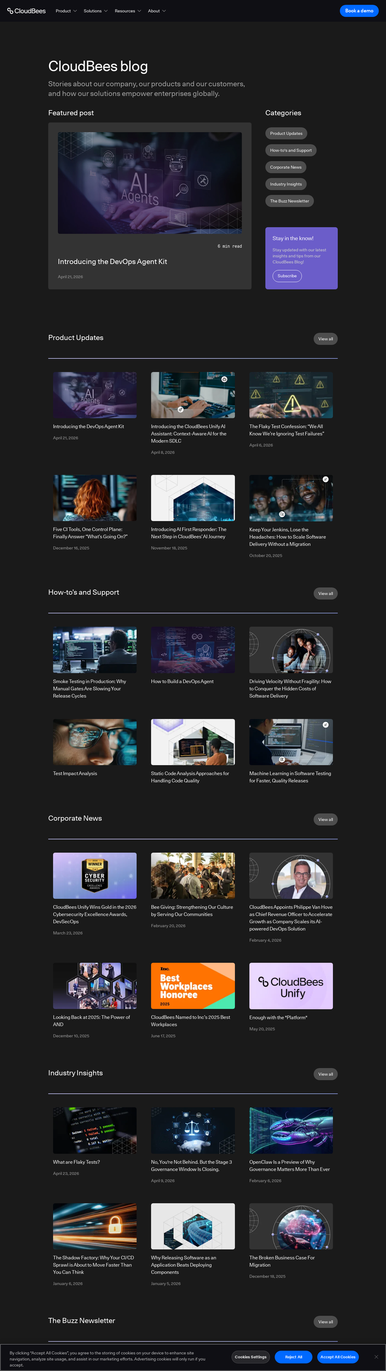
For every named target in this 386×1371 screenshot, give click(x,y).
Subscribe (287, 275)
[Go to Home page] (26, 11)
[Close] (376, 1356)
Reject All (293, 1356)
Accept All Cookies (338, 1356)
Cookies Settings (251, 1356)
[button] (67, 10)
